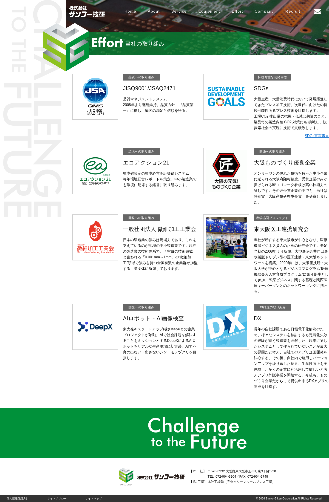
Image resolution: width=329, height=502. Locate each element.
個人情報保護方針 (18, 498)
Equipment (209, 11)
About (154, 11)
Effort (237, 11)
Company (264, 11)
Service (179, 11)
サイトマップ (93, 498)
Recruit (292, 11)
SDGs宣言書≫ (317, 136)
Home (130, 11)
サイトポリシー (57, 498)
